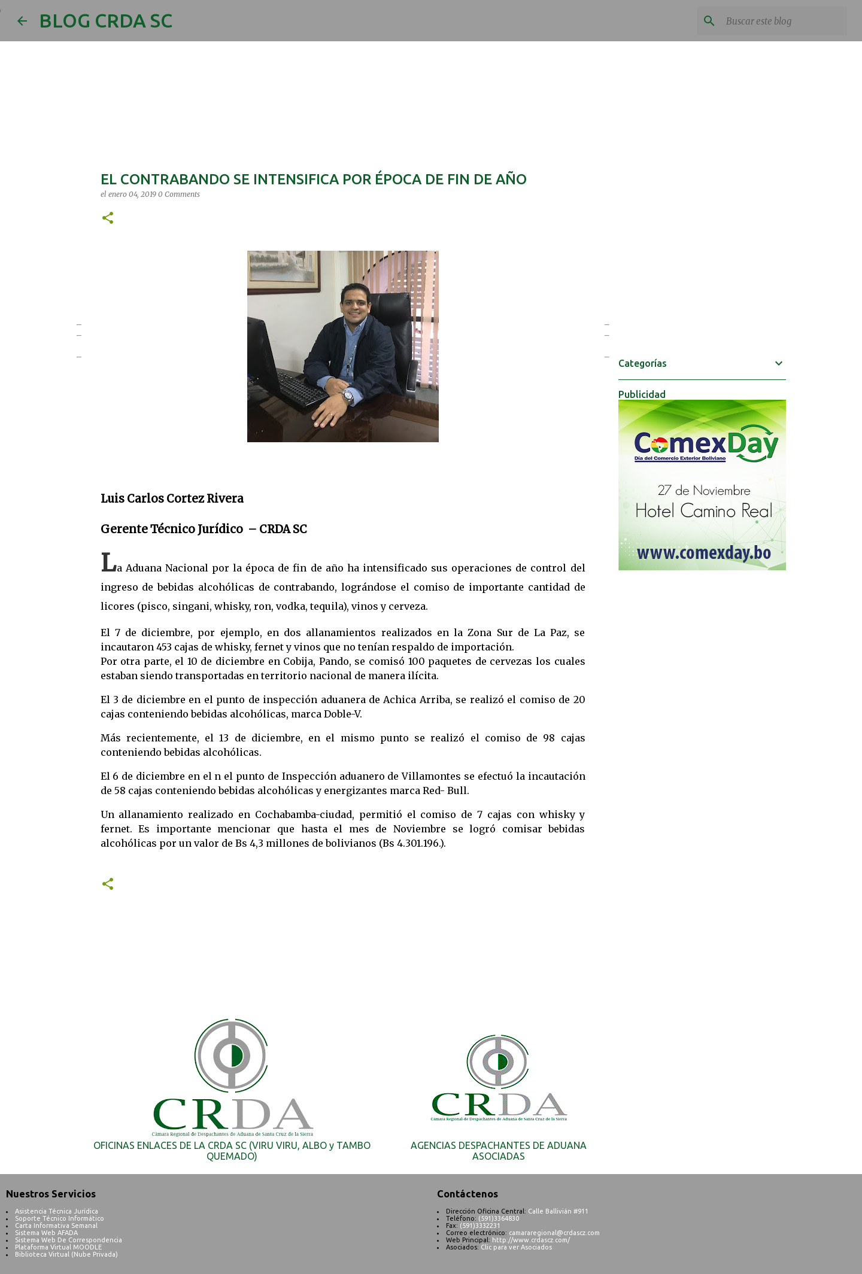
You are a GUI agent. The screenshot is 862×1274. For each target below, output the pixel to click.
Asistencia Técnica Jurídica (56, 1211)
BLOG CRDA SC (105, 20)
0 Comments (179, 194)
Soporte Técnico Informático (59, 1218)
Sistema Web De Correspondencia (68, 1239)
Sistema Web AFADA (46, 1232)
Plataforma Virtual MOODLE (58, 1247)
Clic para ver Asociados (516, 1247)
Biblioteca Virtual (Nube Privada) (66, 1254)
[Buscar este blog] (784, 21)
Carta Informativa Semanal (56, 1225)
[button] (108, 219)
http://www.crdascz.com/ (531, 1239)
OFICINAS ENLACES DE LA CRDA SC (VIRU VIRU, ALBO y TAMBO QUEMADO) (232, 1151)
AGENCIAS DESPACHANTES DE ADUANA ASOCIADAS (499, 1151)
